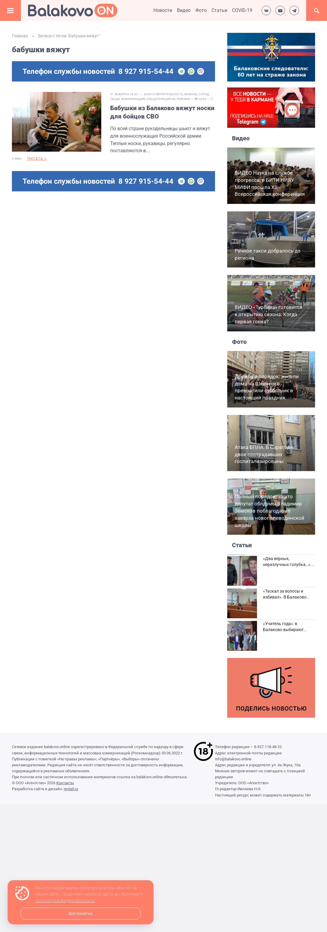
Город (204, 94)
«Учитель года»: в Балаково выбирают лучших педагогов (283, 629)
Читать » (37, 158)
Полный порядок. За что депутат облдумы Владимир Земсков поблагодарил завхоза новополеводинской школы (269, 510)
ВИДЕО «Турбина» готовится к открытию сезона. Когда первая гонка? (268, 314)
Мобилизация (133, 99)
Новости (162, 10)
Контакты (65, 783)
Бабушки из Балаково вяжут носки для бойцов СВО (162, 112)
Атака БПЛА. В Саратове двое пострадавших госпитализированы (264, 454)
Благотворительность (163, 94)
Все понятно (80, 913)
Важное (190, 94)
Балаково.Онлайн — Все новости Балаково (72, 10)
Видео (184, 10)
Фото (201, 10)
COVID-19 (242, 10)
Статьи (219, 10)
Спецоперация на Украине (168, 99)
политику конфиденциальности (65, 900)
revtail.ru (71, 789)
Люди (115, 99)
